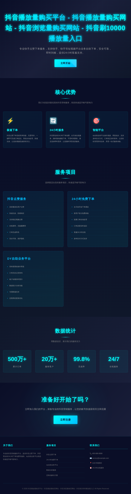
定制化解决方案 (52, 475)
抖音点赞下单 (51, 454)
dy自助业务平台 (52, 465)
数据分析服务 (51, 470)
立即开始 (65, 63)
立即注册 (65, 419)
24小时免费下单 (52, 460)
